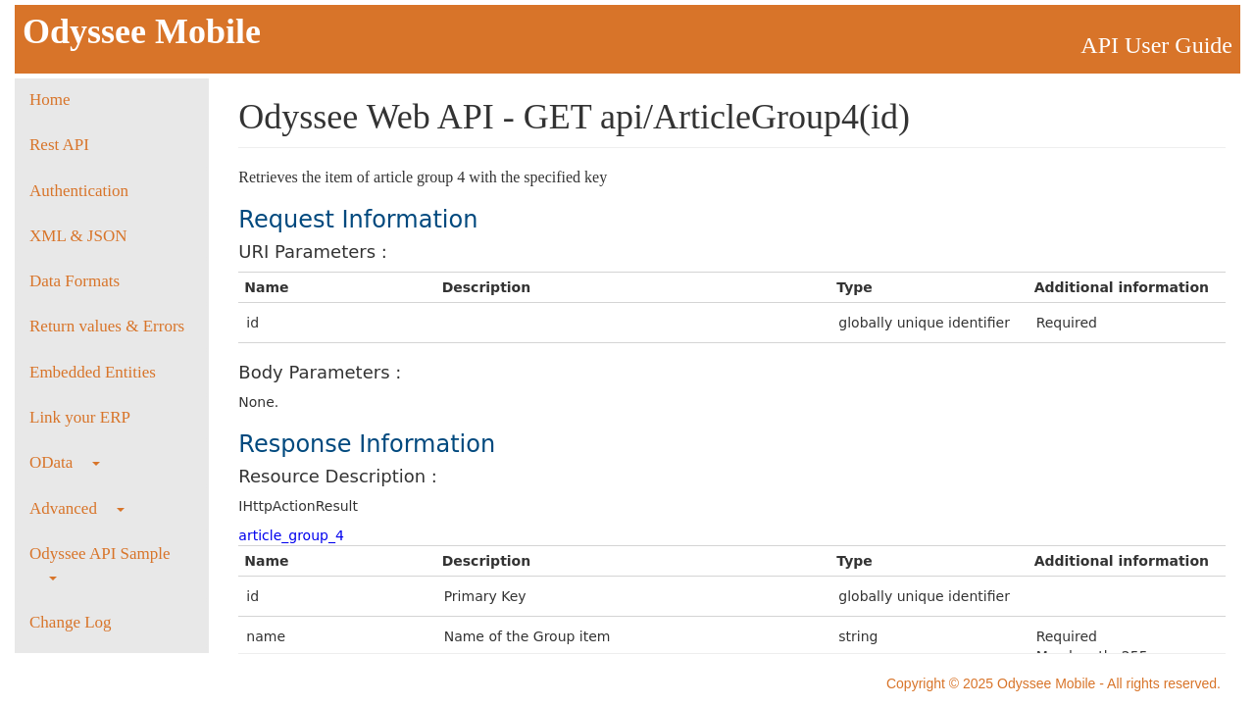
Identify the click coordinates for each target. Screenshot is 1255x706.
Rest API (59, 144)
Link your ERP (79, 417)
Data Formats (74, 281)
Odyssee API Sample (100, 562)
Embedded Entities (92, 372)
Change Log (70, 622)
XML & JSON (78, 236)
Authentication (78, 190)
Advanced (77, 508)
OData (64, 462)
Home (50, 99)
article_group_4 (290, 535)
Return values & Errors (106, 326)
